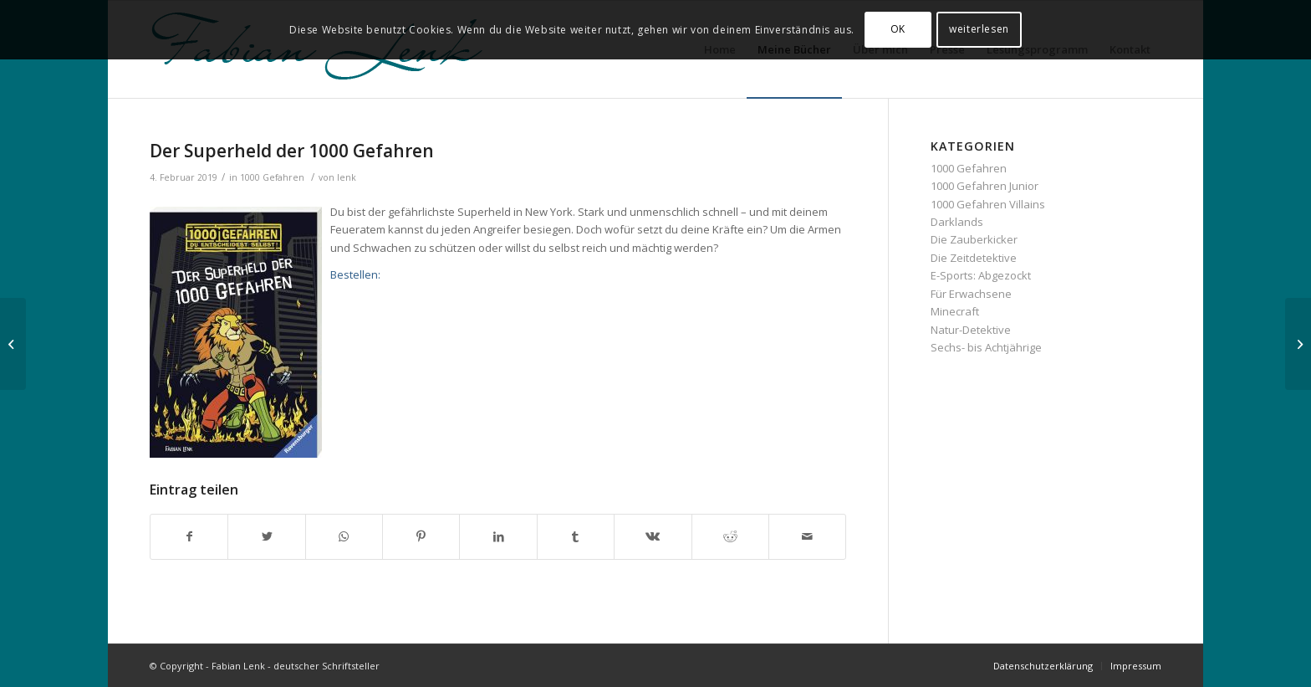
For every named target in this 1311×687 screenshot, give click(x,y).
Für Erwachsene (971, 293)
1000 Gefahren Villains (988, 204)
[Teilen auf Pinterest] (421, 536)
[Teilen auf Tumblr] (576, 536)
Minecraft (955, 311)
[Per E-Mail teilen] (807, 536)
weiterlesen (979, 29)
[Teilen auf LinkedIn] (498, 536)
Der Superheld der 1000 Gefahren (292, 150)
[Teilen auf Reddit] (730, 536)
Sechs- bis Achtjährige (986, 347)
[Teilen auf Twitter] (266, 536)
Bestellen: (355, 274)
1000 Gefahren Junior (984, 185)
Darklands (957, 221)
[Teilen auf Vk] (653, 536)
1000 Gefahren (272, 177)
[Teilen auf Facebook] (188, 536)
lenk (346, 177)
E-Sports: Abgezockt (981, 275)
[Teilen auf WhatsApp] (344, 536)
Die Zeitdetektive (974, 257)
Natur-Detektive (971, 329)
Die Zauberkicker (974, 239)
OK (897, 29)
